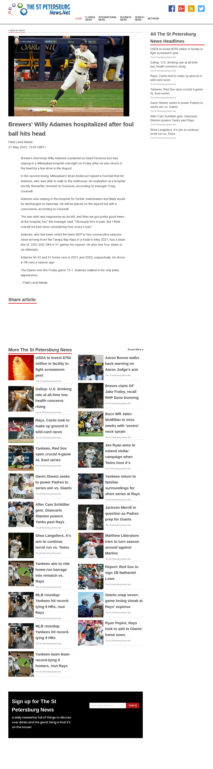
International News (108, 18)
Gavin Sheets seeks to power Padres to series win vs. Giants (53, 482)
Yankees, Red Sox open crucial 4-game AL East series (53, 454)
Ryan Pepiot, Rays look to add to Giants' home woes (123, 629)
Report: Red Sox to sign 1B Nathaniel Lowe (121, 573)
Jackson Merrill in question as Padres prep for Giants (122, 513)
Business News (125, 18)
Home (78, 18)
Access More (134, 349)
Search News (139, 18)
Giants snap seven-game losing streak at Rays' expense (124, 601)
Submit (133, 705)
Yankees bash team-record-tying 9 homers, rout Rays (52, 660)
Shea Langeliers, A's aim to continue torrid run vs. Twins (53, 541)
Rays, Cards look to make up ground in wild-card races (52, 426)
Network (153, 18)
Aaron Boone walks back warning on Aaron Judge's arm (122, 363)
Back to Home (16, 30)
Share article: (22, 299)
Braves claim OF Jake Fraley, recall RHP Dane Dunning (122, 392)
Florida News (90, 18)
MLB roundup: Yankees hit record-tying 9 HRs (52, 632)
